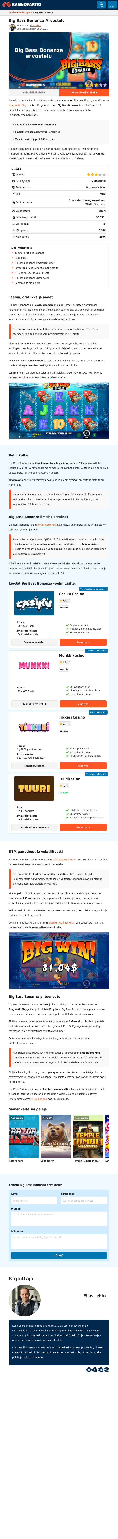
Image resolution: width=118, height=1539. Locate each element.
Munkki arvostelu (34, 703)
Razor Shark (16, 1160)
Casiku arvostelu (35, 641)
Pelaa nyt (83, 641)
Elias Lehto (35, 25)
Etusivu (13, 12)
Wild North (47, 1160)
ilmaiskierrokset (46, 524)
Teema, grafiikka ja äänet (29, 252)
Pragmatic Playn (18, 105)
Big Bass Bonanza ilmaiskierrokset (34, 262)
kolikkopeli (40, 1098)
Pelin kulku (21, 257)
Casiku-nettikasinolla (61, 922)
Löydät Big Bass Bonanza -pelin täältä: (37, 267)
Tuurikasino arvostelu (35, 827)
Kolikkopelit (25, 12)
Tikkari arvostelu (34, 765)
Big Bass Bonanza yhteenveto (32, 277)
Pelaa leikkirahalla (34, 92)
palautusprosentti (63, 859)
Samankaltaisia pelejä (27, 282)
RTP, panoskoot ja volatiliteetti (32, 272)
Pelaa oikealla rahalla (84, 92)
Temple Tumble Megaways (88, 1160)
